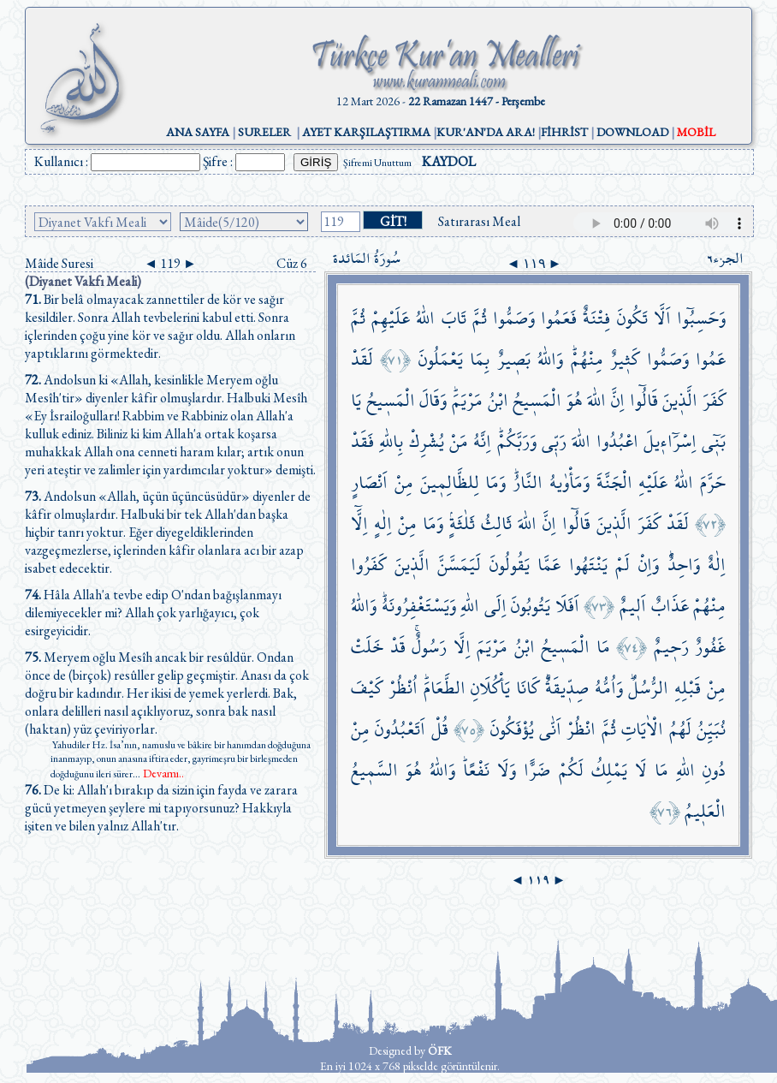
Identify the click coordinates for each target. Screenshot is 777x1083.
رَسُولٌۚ (429, 647)
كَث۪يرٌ (624, 359)
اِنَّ (618, 400)
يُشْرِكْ (426, 441)
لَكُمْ (571, 770)
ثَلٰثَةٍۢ (462, 523)
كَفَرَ (714, 400)
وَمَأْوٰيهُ (569, 482)
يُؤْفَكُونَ (512, 729)
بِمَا (479, 359)
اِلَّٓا (359, 523)
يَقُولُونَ (509, 564)
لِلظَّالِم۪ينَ (449, 482)
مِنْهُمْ (709, 606)
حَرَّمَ (713, 482)
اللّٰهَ (596, 400)
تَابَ (454, 318)
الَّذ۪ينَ (679, 400)
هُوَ (574, 400)
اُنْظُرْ (403, 688)
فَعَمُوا (559, 318)
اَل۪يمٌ (633, 606)
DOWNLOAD (632, 132)
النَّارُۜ (528, 482)
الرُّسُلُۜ (648, 688)
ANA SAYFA (197, 132)
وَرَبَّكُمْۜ (517, 441)
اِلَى (495, 606)
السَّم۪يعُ (374, 770)
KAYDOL (449, 161)
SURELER (264, 132)
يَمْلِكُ (609, 770)
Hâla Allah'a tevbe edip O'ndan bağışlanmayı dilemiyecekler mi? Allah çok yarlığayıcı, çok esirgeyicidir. (153, 613)
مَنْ (458, 441)
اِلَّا (462, 647)
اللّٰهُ (425, 318)
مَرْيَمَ (492, 647)
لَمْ (622, 564)
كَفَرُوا (368, 564)
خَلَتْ (367, 647)
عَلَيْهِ (652, 482)
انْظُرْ (581, 729)
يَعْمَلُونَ (440, 359)
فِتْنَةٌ (596, 318)
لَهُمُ (680, 729)
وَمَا (495, 482)
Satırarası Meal (479, 221)
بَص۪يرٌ (514, 359)
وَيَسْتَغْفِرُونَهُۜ (419, 606)
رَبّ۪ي (554, 441)
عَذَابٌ (670, 606)
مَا (603, 647)
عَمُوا (711, 359)
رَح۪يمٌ (671, 647)
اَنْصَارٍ (369, 482)
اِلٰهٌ (717, 564)
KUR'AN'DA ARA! (485, 132)
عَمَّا (549, 564)
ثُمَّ (479, 318)
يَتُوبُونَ (530, 606)
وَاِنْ (648, 564)
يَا (356, 400)
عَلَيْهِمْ (390, 318)
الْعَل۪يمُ (705, 811)
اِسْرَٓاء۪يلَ (670, 441)
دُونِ (714, 770)
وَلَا (506, 770)
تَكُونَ (632, 318)
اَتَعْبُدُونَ (400, 729)
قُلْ (439, 729)
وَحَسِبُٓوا (701, 318)
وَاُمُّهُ (609, 688)
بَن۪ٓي (714, 441)
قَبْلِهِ (687, 688)
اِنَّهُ (482, 441)
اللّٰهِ (469, 606)
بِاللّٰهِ (391, 441)
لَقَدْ (362, 359)
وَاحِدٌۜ (683, 564)
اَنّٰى (550, 729)
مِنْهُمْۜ (587, 359)
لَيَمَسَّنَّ (459, 564)
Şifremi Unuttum (377, 163)
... (158, 774)
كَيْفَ (367, 688)
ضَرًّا (537, 770)
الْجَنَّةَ (614, 482)
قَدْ (398, 647)
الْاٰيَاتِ (642, 729)
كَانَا (527, 688)
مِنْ (403, 482)
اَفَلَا (567, 606)
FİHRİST (564, 132)
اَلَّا (662, 318)
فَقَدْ (362, 441)
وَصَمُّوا (514, 318)
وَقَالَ (433, 400)
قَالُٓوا (644, 400)
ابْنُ (498, 400)
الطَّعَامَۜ (445, 688)
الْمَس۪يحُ (537, 400)
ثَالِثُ (496, 523)
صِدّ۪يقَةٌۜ (567, 688)
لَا (641, 770)
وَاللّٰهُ (550, 359)
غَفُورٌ (710, 647)
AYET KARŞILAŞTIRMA (366, 132)
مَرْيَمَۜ (467, 400)
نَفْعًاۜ (476, 770)
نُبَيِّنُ (711, 729)
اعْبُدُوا (617, 441)
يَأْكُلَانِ (490, 688)
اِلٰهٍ (383, 523)
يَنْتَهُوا (588, 564)
